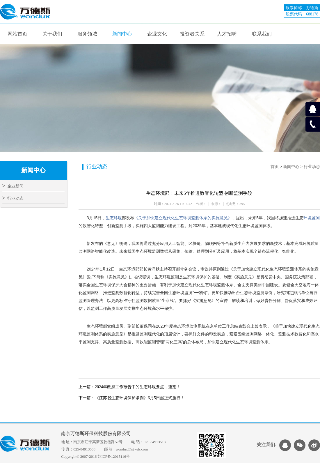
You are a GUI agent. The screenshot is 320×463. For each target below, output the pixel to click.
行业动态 (13, 198)
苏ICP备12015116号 (113, 456)
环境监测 (311, 217)
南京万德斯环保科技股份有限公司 (96, 433)
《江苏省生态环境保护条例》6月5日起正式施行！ (139, 398)
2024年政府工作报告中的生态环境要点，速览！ (137, 387)
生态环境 (114, 217)
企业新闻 (13, 186)
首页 (275, 167)
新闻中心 (291, 167)
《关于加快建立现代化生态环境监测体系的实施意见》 (183, 217)
